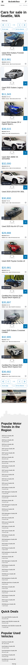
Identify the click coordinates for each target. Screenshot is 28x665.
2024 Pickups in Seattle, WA (8, 548)
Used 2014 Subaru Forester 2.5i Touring (13, 54)
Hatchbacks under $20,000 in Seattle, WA (11, 626)
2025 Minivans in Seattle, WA (8, 592)
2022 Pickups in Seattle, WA (8, 570)
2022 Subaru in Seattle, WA (8, 587)
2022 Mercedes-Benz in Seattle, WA (10, 583)
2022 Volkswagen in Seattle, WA (9, 561)
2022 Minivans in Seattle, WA (8, 605)
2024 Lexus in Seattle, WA (8, 523)
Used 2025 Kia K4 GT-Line (12, 226)
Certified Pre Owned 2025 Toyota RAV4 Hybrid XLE (12, 366)
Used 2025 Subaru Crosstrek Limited (13, 331)
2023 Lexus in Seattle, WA (8, 475)
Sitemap (14, 663)
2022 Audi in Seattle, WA (7, 557)
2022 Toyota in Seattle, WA (8, 531)
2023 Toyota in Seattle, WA (8, 471)
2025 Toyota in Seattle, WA (8, 453)
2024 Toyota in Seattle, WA (8, 449)
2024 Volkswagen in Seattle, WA (9, 514)
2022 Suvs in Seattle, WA (8, 458)
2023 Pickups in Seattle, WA (8, 566)
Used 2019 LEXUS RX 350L (13, 192)
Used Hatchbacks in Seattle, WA (9, 651)
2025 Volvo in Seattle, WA (8, 518)
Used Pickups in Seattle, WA (8, 655)
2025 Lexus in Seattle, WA (8, 484)
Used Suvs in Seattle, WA (8, 642)
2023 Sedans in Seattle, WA (8, 462)
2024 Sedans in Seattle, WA (8, 466)
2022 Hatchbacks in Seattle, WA (9, 579)
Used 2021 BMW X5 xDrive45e (10, 158)
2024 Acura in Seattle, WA (8, 510)
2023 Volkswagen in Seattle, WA (9, 505)
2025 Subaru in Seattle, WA (8, 527)
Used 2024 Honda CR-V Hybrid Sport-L (11, 123)
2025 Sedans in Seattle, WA (8, 488)
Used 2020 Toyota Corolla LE (13, 261)
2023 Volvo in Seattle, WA (8, 479)
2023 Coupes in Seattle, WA (8, 600)
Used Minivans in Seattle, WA (8, 660)
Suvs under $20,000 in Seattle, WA (10, 618)
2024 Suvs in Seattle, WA (8, 440)
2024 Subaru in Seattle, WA (8, 535)
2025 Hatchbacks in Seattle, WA (9, 553)
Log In (20, 5)
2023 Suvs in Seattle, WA (8, 445)
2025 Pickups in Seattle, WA (8, 596)
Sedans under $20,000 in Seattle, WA (10, 622)
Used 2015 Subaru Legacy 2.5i (12, 88)
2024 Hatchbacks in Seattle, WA (9, 497)
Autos (2, 5)
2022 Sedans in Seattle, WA (8, 544)
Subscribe (25, 5)
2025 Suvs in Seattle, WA (8, 436)
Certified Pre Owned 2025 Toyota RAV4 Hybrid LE (12, 296)
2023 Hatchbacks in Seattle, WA (9, 540)
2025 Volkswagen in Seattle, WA (9, 492)
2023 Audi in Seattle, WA (7, 501)
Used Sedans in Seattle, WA (8, 647)
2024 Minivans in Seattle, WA (8, 574)
